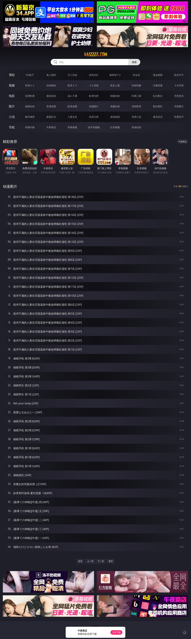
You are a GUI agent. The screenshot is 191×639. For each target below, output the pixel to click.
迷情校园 (115, 116)
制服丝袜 (115, 96)
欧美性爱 (93, 96)
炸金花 (136, 75)
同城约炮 (30, 127)
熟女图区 (157, 106)
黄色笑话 (157, 116)
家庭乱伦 (51, 116)
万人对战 (72, 75)
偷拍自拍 (51, 96)
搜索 (134, 62)
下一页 (101, 561)
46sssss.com (95, 54)
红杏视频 (115, 127)
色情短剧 (136, 127)
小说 (12, 117)
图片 (12, 106)
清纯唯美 (136, 106)
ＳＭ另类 (179, 85)
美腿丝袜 (115, 106)
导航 (12, 127)
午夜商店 (51, 127)
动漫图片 (93, 106)
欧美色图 (72, 106)
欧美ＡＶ (72, 85)
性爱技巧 (179, 116)
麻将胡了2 (115, 75)
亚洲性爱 (30, 96)
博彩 (12, 75)
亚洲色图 (51, 106)
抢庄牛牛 (179, 75)
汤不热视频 (94, 127)
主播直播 (157, 85)
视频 (12, 85)
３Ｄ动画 (93, 85)
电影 (12, 96)
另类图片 (179, 106)
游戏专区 (93, 75)
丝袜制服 (136, 85)
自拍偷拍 (51, 85)
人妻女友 (72, 116)
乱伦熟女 (157, 96)
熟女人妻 (115, 85)
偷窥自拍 (30, 106)
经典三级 (136, 96)
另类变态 (179, 96)
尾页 (111, 561)
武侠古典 (93, 116)
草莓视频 (72, 127)
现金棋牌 (157, 75)
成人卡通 (72, 96)
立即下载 (116, 632)
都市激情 (30, 116)
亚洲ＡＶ (30, 85)
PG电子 (30, 75)
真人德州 (51, 75)
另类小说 (136, 116)
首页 (80, 561)
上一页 (90, 561)
